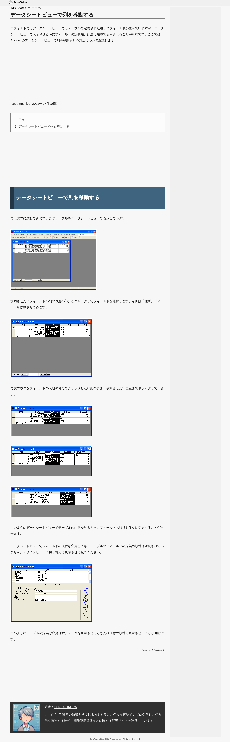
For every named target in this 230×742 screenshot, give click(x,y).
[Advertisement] (87, 72)
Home (13, 8)
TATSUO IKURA (65, 707)
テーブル (36, 8)
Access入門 (24, 8)
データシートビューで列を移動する (43, 126)
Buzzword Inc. (116, 739)
